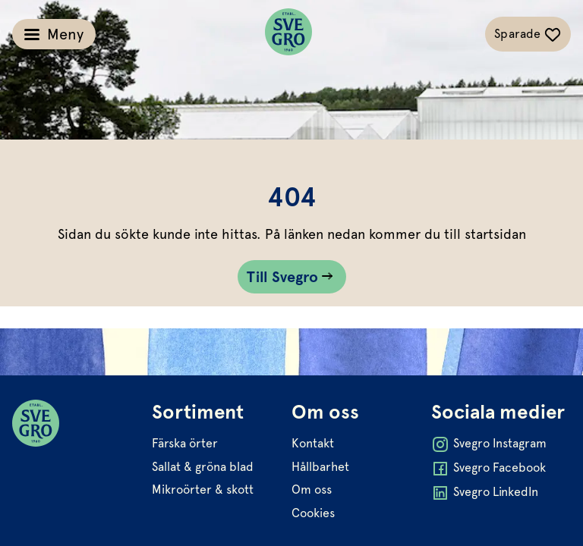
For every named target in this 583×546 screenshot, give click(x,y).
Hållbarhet (320, 467)
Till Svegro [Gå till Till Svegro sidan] (283, 277)
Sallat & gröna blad (203, 467)
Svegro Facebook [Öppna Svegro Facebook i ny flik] (488, 469)
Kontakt (313, 443)
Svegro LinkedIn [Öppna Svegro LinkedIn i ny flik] (484, 493)
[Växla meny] (54, 34)
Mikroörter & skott (203, 489)
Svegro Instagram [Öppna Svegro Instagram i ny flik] (489, 444)
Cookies (313, 513)
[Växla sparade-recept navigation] (528, 34)
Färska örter (185, 443)
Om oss (312, 489)
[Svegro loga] (288, 34)
